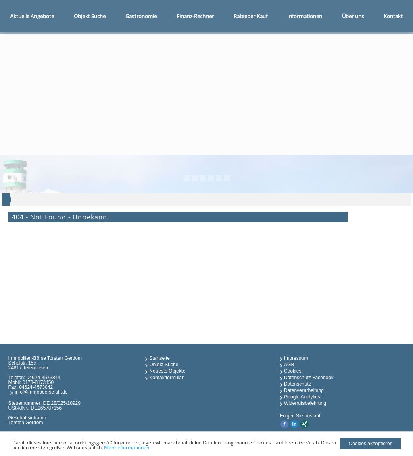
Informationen (304, 16)
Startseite (159, 358)
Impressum (296, 358)
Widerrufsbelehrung (305, 403)
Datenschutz (297, 384)
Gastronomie (141, 16)
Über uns (353, 16)
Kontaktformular (166, 377)
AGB (289, 364)
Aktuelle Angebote (32, 16)
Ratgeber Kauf (250, 16)
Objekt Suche (90, 16)
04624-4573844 (43, 377)
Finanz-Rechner (195, 16)
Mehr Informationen (126, 447)
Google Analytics (302, 397)
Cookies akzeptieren (371, 443)
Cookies (292, 371)
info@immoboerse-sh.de (41, 392)
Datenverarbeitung (304, 390)
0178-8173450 (38, 382)
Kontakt (393, 16)
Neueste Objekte (167, 371)
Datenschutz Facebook (309, 377)
